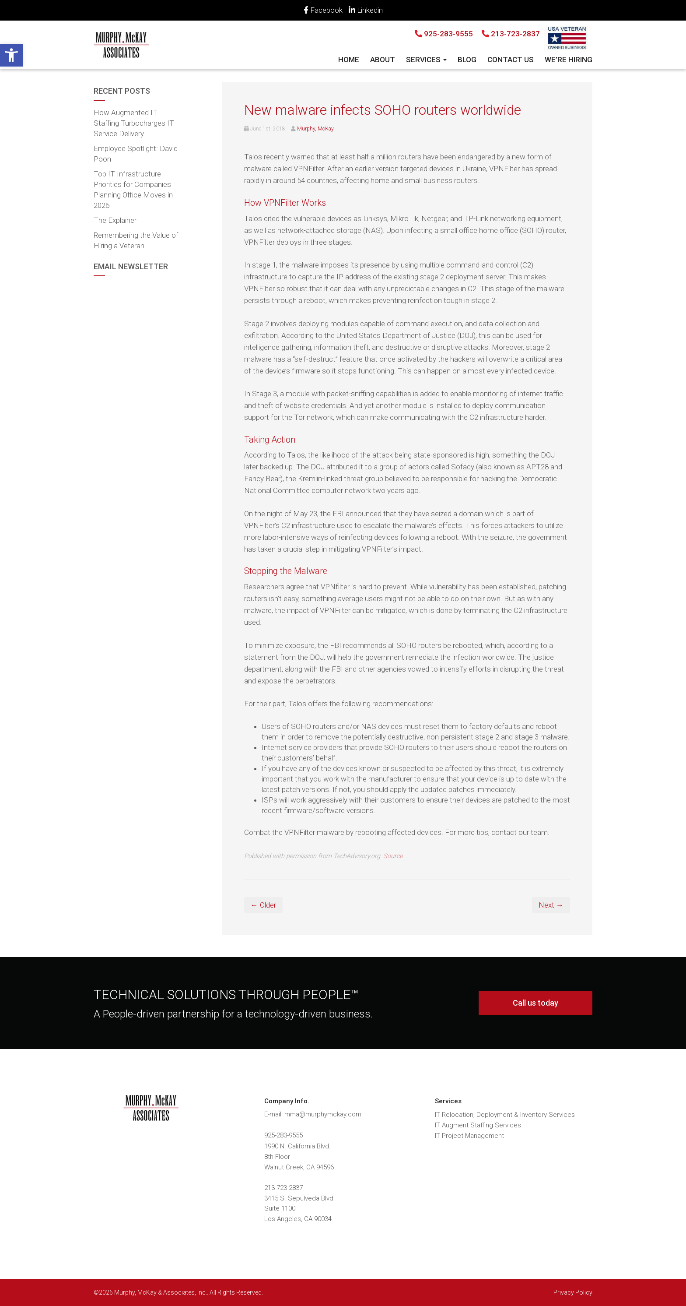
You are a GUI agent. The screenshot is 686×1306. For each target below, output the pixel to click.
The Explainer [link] (115, 220)
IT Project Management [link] (469, 1136)
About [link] (382, 59)
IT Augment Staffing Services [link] (478, 1125)
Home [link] (348, 59)
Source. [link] (393, 856)
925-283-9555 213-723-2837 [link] (477, 33)
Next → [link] (551, 905)
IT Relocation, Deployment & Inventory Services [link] (505, 1115)
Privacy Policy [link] (572, 1292)
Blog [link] (467, 59)
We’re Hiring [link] (568, 59)
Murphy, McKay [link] (315, 129)
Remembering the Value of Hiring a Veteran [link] (136, 240)
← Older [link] (263, 905)
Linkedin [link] (366, 10)
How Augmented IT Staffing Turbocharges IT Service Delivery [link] (134, 123)
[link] (11, 55)
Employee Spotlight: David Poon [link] (136, 153)
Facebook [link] (323, 10)
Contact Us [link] (510, 59)
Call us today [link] (535, 1002)
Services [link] (426, 59)
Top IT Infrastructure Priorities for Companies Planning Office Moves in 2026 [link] (133, 189)
